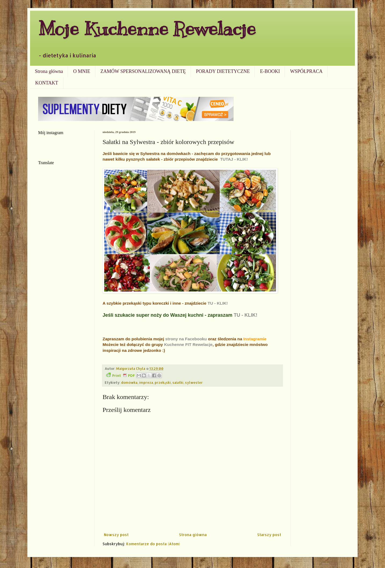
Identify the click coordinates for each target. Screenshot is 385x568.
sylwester (194, 382)
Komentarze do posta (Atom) (153, 543)
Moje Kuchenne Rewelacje (147, 28)
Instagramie (254, 339)
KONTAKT (46, 83)
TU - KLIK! (218, 303)
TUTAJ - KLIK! (234, 159)
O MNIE (81, 71)
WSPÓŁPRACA (306, 71)
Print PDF (120, 375)
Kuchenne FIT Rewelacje (188, 344)
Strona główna (49, 71)
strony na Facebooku (186, 339)
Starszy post (269, 534)
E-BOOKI (270, 71)
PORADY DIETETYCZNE (223, 71)
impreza (146, 382)
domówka (129, 382)
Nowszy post (116, 534)
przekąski (163, 382)
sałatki (178, 382)
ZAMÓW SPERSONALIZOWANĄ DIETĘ (143, 71)
